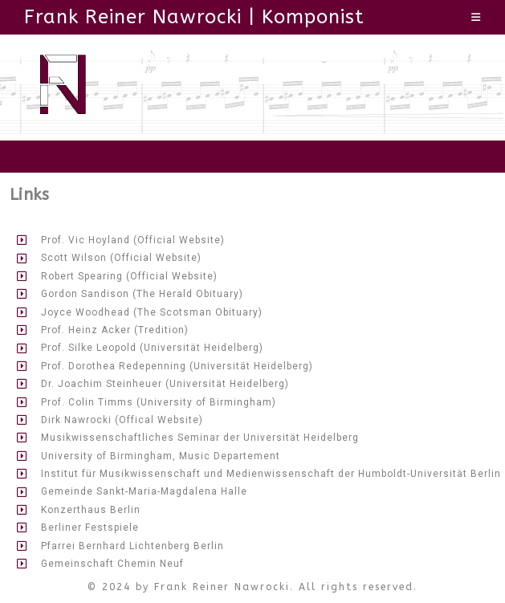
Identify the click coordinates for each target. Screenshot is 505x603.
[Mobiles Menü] (476, 17)
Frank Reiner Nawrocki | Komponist (194, 17)
